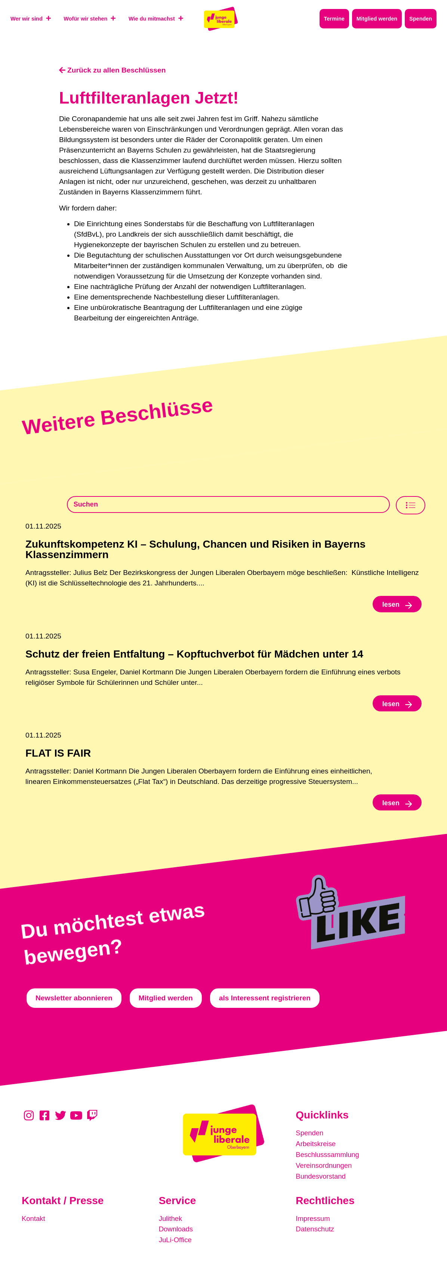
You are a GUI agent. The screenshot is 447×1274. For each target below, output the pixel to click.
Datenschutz (316, 1230)
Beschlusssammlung (328, 1157)
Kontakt (34, 1220)
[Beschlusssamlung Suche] (228, 505)
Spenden (310, 1136)
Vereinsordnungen (325, 1168)
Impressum (313, 1220)
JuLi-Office (176, 1241)
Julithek (171, 1220)
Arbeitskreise (316, 1147)
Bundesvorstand (322, 1178)
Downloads (176, 1230)
